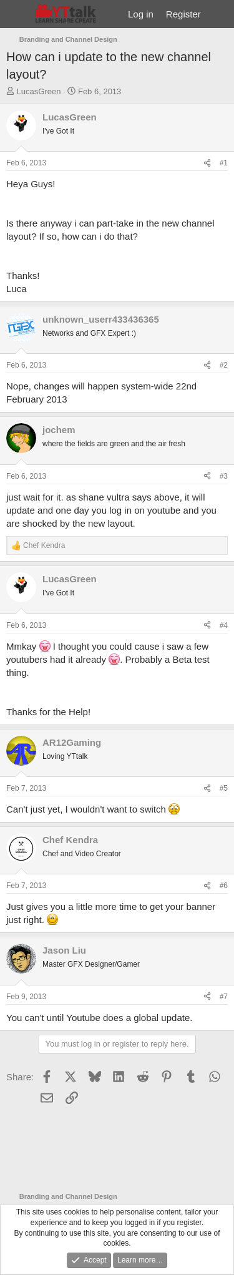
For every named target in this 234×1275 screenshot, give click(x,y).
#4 (224, 625)
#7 (224, 996)
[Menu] (17, 14)
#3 (224, 476)
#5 (224, 788)
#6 (224, 885)
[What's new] (219, 14)
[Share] (207, 163)
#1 (224, 163)
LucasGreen (39, 91)
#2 (224, 365)
